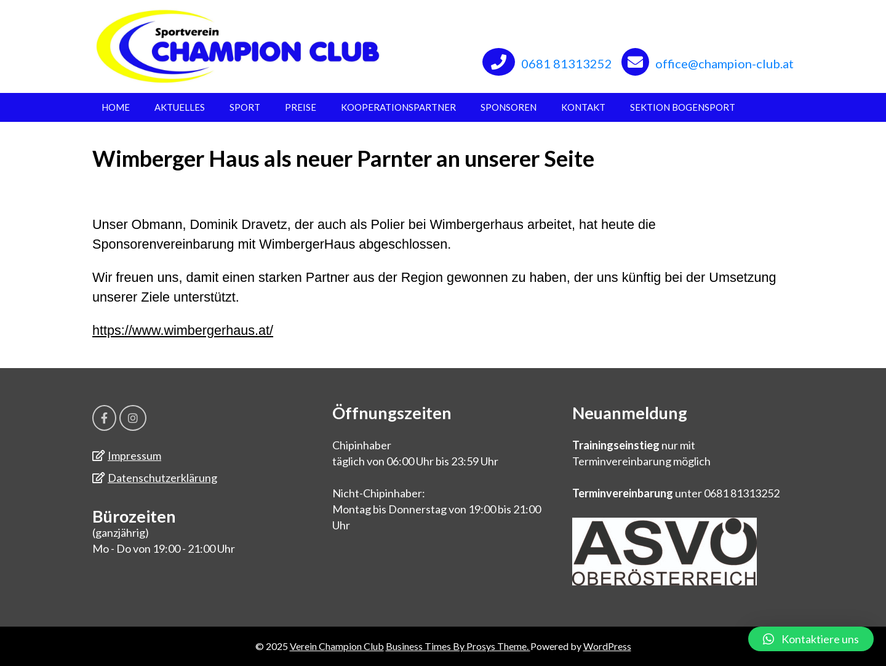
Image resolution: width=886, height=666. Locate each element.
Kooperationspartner (398, 107)
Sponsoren (509, 107)
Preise (300, 107)
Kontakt (583, 107)
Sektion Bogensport (682, 107)
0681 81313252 (566, 63)
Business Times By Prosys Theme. (458, 646)
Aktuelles (179, 107)
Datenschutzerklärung (162, 477)
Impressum (134, 455)
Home (116, 107)
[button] (811, 639)
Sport (244, 107)
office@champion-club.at (724, 63)
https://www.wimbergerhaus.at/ (182, 330)
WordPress (607, 646)
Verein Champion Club (337, 646)
